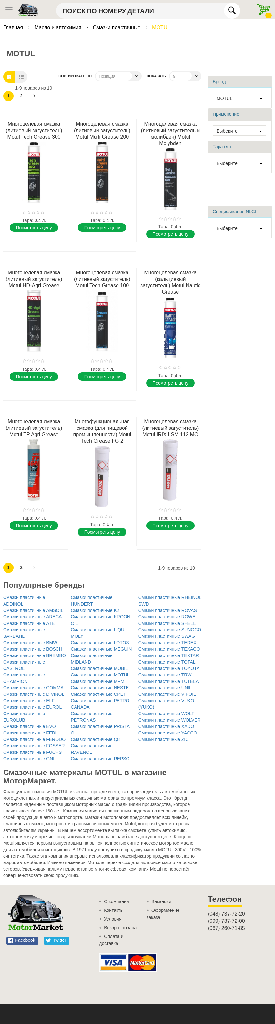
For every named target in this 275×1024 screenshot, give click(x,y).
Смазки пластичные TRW (165, 674)
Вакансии (161, 901)
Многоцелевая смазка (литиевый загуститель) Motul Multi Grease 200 (102, 130)
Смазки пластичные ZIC (163, 739)
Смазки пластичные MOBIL (99, 668)
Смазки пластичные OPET (98, 694)
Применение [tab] (226, 114)
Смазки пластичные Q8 (95, 739)
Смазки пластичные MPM (97, 681)
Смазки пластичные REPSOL (101, 758)
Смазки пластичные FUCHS (32, 752)
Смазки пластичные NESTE (100, 687)
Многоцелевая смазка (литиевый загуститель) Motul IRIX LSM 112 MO (170, 428)
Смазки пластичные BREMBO (34, 655)
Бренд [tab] (219, 81)
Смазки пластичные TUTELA (168, 681)
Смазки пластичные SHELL (167, 623)
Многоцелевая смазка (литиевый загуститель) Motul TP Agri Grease (34, 428)
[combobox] (148, 11)
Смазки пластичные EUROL (32, 707)
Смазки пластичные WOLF (166, 713)
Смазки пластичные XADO (166, 726)
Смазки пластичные (117, 27)
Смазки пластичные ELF (29, 700)
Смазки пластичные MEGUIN (101, 649)
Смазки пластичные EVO (29, 726)
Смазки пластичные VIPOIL (167, 694)
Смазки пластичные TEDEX (167, 642)
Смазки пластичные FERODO (34, 739)
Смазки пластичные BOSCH (32, 649)
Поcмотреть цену (34, 227)
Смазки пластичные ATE (29, 623)
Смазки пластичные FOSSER (34, 745)
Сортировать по (75, 76)
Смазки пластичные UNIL (165, 687)
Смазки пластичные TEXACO (169, 649)
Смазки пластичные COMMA (33, 687)
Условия (112, 918)
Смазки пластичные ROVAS (167, 610)
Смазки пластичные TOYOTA (168, 668)
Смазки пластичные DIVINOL (33, 694)
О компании (116, 901)
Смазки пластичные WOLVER (169, 720)
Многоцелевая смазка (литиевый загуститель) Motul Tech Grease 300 (34, 130)
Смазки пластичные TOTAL (167, 662)
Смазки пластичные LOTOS (100, 642)
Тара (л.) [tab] (222, 146)
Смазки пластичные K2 (95, 610)
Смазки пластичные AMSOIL (33, 610)
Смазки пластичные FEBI (29, 732)
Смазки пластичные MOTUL (100, 674)
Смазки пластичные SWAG (166, 636)
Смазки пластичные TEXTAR (168, 655)
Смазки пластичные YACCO (167, 732)
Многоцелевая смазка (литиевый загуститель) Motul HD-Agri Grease (34, 279)
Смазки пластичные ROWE (167, 616)
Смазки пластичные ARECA (32, 616)
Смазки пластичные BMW (30, 642)
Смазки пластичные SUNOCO (169, 629)
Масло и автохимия (59, 27)
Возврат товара (120, 927)
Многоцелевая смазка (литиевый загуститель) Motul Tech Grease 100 (102, 279)
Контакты (113, 910)
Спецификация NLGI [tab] (234, 211)
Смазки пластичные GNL (29, 758)
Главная (13, 27)
